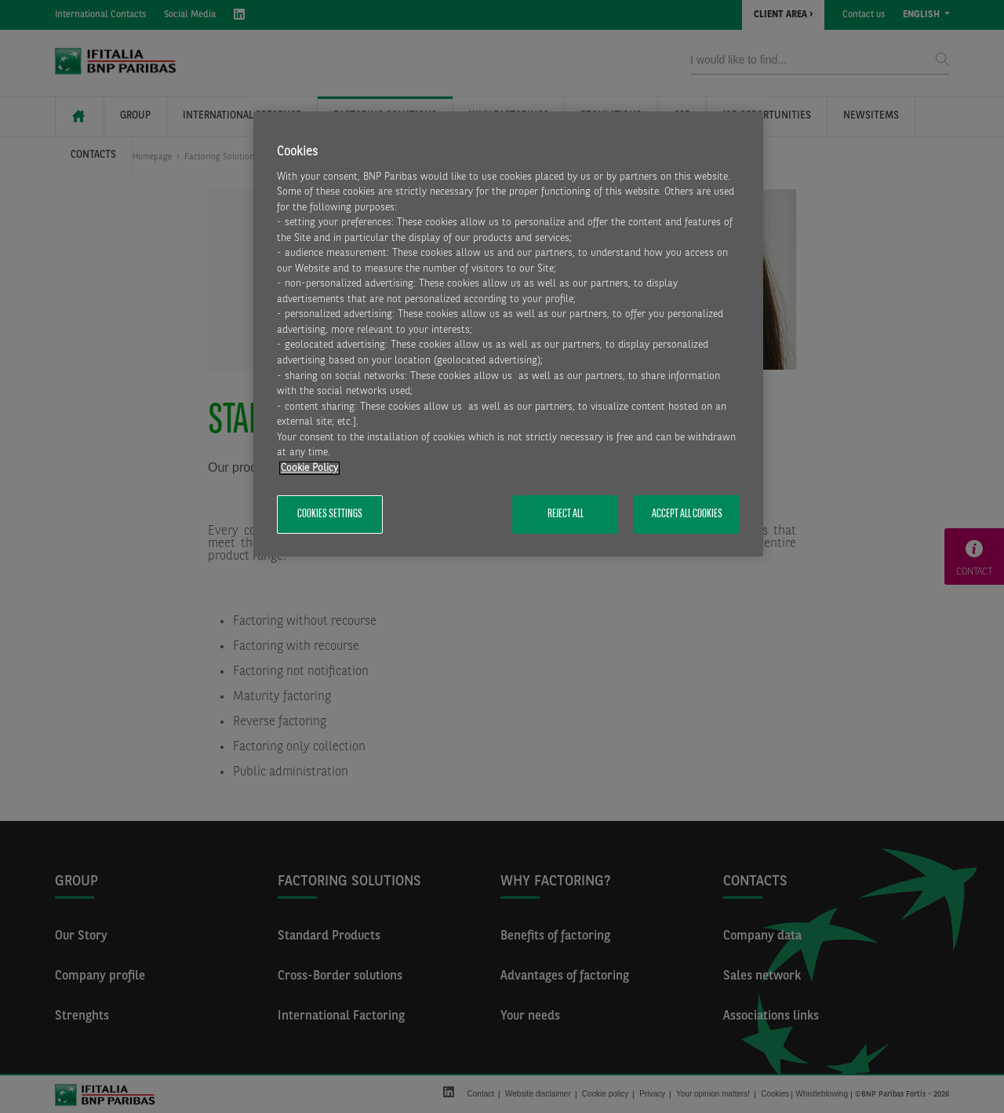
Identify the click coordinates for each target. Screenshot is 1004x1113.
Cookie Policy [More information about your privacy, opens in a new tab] (309, 468)
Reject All (565, 514)
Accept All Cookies (687, 514)
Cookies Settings (329, 514)
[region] (508, 333)
